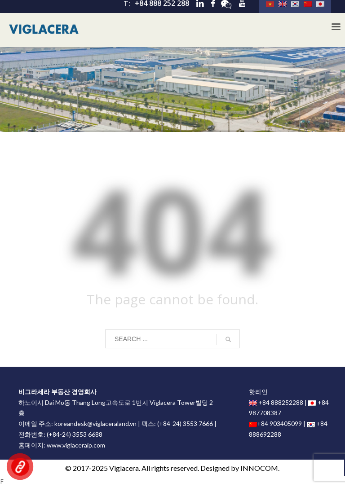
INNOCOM (259, 468)
